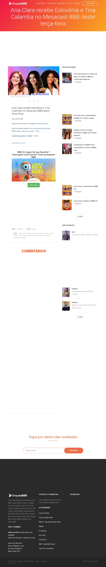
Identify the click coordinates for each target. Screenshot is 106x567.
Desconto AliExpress (15, 548)
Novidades (77, 3)
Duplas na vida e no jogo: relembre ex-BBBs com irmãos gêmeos (85, 132)
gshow (34, 229)
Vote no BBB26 (40, 3)
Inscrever (74, 450)
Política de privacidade (90, 561)
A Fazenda (42, 531)
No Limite (42, 535)
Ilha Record (42, 540)
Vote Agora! (33, 185)
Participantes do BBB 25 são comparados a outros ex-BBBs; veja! (85, 147)
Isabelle (74, 289)
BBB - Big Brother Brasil (47, 544)
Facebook (75, 494)
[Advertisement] (53, 45)
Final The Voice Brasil (46, 548)
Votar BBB (90, 3)
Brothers (69, 3)
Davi (73, 232)
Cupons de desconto (15, 543)
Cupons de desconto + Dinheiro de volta (21, 538)
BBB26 (41, 526)
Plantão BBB (61, 3)
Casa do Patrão (44, 513)
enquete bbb (15, 143)
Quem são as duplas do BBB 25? (86, 201)
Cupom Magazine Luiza (16, 546)
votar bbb (22, 143)
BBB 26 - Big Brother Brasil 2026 (50, 522)
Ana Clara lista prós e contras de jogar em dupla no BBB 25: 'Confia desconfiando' (85, 76)
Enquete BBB (51, 3)
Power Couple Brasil (46, 517)
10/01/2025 (77, 82)
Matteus (75, 302)
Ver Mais (80, 216)
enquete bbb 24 (43, 124)
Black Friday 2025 (14, 551)
